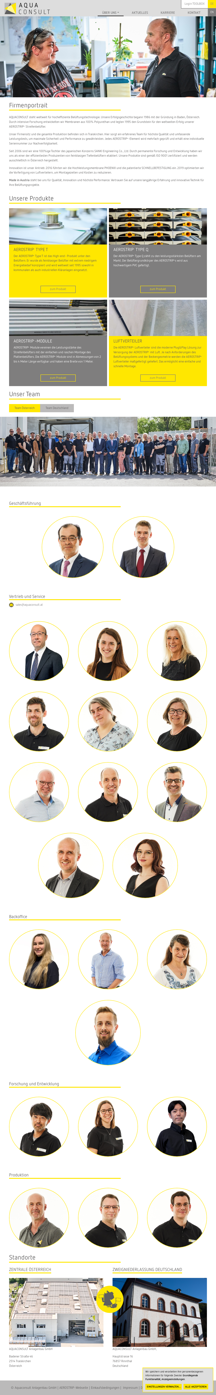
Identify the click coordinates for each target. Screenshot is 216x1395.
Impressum (129, 1388)
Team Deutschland (57, 408)
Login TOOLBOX (195, 3)
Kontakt (194, 13)
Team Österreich (25, 408)
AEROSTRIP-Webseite (73, 1388)
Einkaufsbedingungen (105, 1388)
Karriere (168, 13)
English (212, 12)
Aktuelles (140, 13)
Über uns (109, 13)
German (212, 4)
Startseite (91, 13)
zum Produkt (58, 289)
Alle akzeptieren (196, 1387)
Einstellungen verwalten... (164, 1387)
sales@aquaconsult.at (29, 604)
